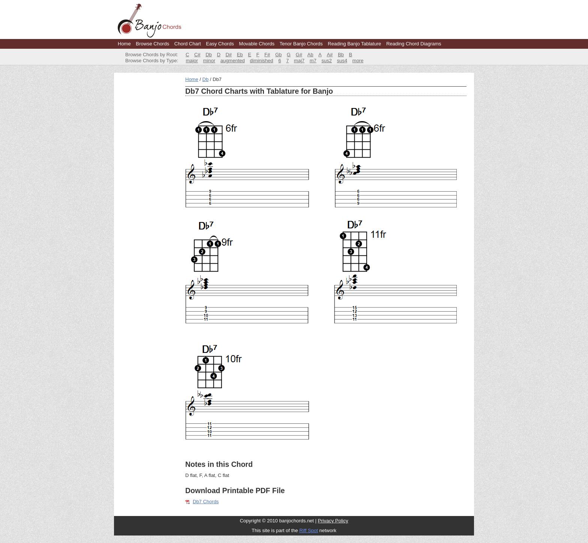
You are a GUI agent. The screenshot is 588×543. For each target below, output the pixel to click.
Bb (341, 54)
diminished (261, 60)
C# (197, 54)
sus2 (326, 60)
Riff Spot (308, 530)
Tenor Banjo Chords (301, 43)
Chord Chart (187, 43)
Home (124, 43)
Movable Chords (256, 43)
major (192, 60)
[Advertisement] (148, 189)
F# (267, 54)
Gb (278, 54)
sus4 (342, 60)
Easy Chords (220, 43)
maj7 (299, 60)
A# (330, 54)
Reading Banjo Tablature (354, 43)
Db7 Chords (206, 501)
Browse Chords (152, 43)
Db (209, 54)
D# (228, 54)
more (358, 60)
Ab (311, 54)
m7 (313, 60)
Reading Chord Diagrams (413, 43)
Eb (240, 54)
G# (299, 54)
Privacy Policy (333, 521)
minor (209, 60)
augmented (232, 60)
